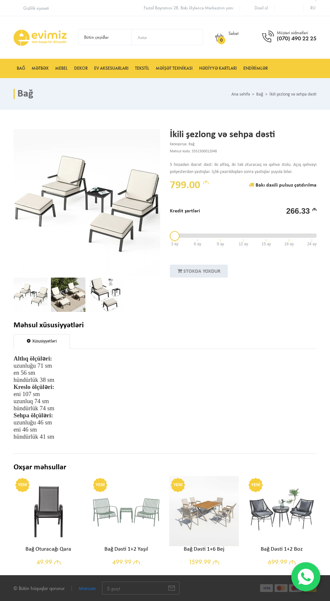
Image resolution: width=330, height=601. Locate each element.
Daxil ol (261, 8)
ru (312, 8)
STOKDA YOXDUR (198, 271)
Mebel (61, 68)
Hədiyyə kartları (218, 68)
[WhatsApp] (305, 576)
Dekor (81, 68)
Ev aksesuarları (111, 68)
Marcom (87, 588)
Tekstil (142, 68)
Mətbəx (40, 68)
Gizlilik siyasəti (36, 8)
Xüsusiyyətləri (42, 341)
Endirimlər (255, 68)
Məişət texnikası (174, 68)
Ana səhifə (240, 94)
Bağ (21, 68)
